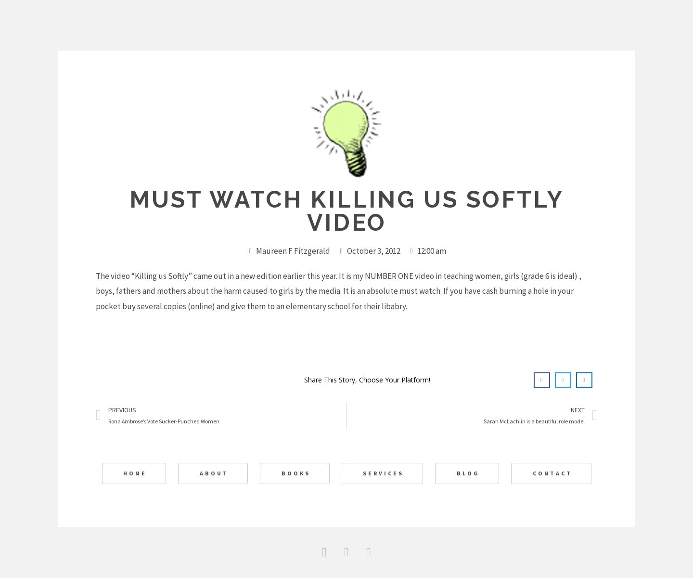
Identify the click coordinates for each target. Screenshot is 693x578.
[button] (542, 380)
